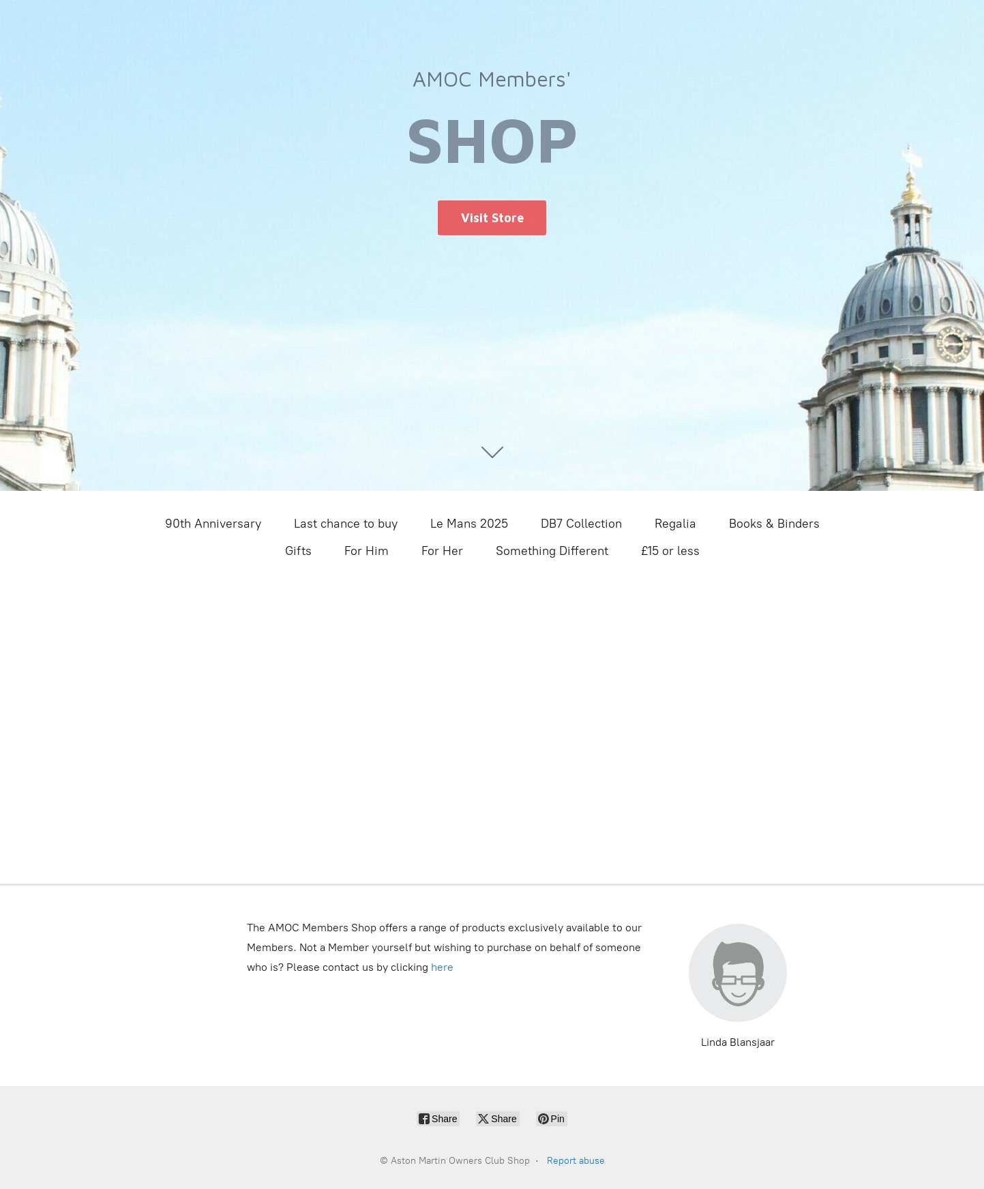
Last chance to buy (346, 523)
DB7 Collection (581, 523)
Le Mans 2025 (469, 523)
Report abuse (576, 1161)
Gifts (298, 550)
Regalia (675, 523)
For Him (366, 550)
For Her (442, 550)
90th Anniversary (213, 523)
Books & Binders (774, 523)
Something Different (552, 550)
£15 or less (670, 550)
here (442, 967)
